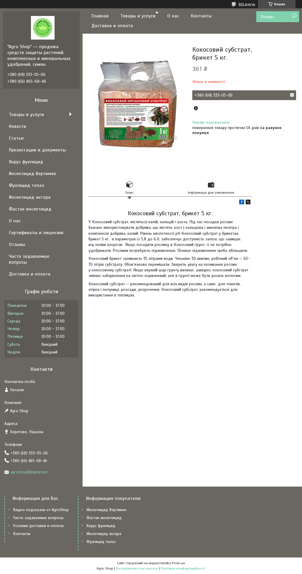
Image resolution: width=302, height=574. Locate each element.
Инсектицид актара (30, 197)
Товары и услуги (137, 16)
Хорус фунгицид (26, 162)
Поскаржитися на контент (137, 568)
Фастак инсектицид (30, 209)
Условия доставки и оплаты (38, 525)
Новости (17, 126)
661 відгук (247, 4)
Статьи (16, 138)
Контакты (201, 16)
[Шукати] (294, 16)
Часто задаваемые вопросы (29, 259)
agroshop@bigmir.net (29, 471)
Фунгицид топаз (26, 185)
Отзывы (17, 244)
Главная (100, 16)
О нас (173, 16)
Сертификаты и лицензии (36, 233)
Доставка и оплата (112, 26)
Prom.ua (178, 563)
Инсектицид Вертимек (32, 174)
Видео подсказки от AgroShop (41, 509)
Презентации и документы (37, 150)
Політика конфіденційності (183, 568)
